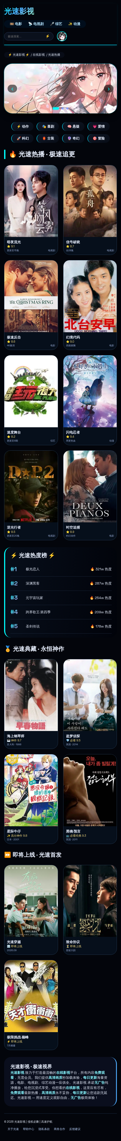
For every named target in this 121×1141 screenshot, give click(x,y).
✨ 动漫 (74, 24)
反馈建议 (75, 1129)
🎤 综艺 (56, 24)
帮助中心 (28, 1129)
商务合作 (59, 1129)
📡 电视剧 (36, 24)
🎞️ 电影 (16, 24)
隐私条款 (44, 1129)
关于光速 (13, 1129)
